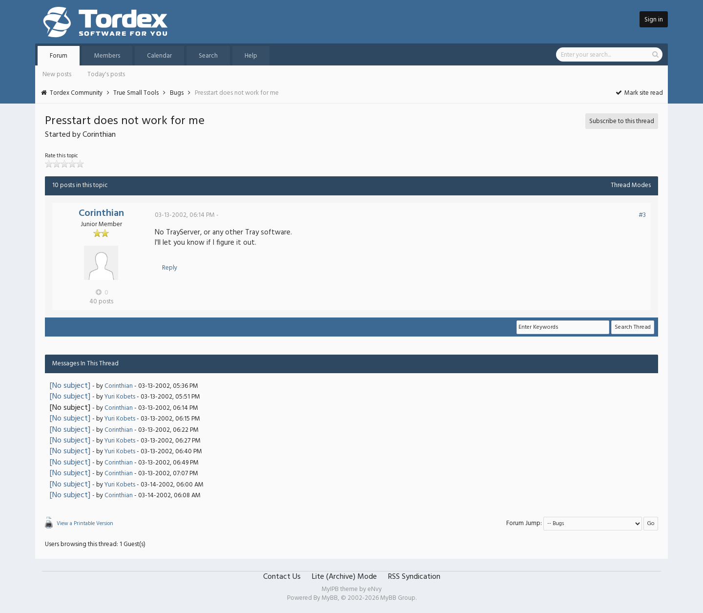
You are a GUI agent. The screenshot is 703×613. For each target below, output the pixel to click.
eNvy (375, 589)
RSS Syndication (414, 577)
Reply (169, 268)
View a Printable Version (85, 523)
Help (251, 56)
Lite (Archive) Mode (344, 577)
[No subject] (70, 386)
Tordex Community (76, 93)
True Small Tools (136, 93)
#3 (642, 215)
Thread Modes (631, 185)
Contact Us (282, 577)
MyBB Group (397, 598)
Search (208, 56)
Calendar (159, 56)
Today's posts (106, 74)
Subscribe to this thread (621, 121)
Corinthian (101, 213)
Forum (58, 56)
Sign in (653, 20)
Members (107, 56)
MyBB (330, 598)
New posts (56, 74)
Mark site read (639, 93)
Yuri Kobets (119, 397)
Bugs (177, 93)
